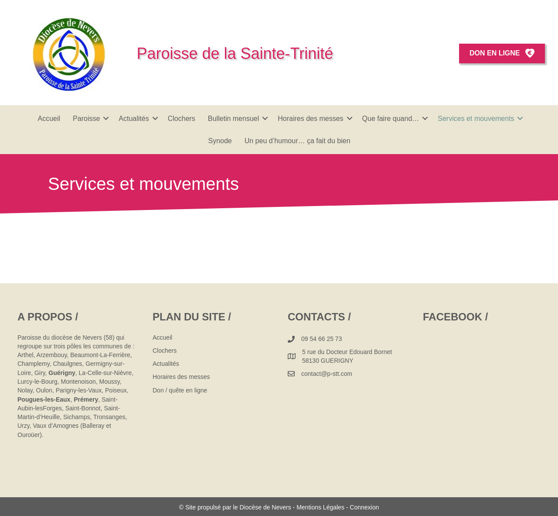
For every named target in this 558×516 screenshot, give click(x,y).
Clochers (181, 118)
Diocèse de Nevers (266, 507)
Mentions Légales (320, 507)
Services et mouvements (476, 118)
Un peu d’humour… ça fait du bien (297, 140)
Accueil (49, 118)
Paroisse (86, 118)
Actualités (134, 118)
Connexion (364, 507)
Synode (219, 140)
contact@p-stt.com (326, 373)
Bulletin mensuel (233, 118)
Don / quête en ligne (180, 390)
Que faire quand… (390, 118)
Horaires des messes (310, 118)
